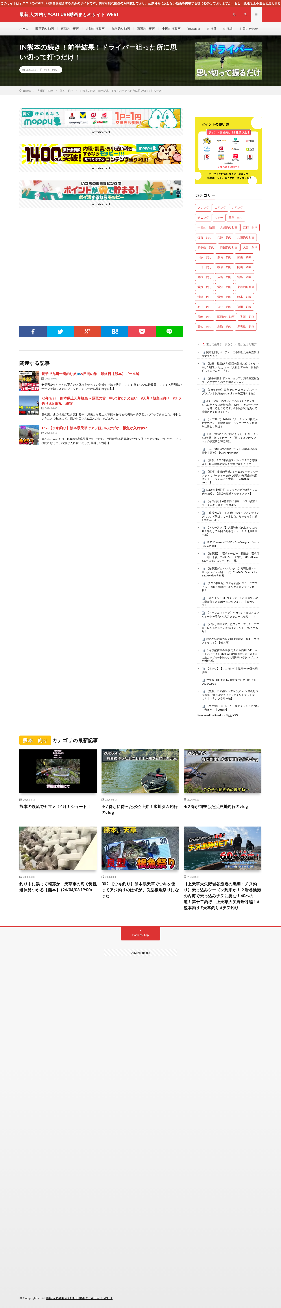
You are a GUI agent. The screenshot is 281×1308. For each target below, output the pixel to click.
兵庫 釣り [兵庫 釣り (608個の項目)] (224, 237)
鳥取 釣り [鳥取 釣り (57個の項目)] (224, 326)
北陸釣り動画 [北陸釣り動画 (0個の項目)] (245, 237)
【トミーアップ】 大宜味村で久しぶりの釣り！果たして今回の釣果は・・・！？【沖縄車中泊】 (229, 531)
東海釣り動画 (70, 28)
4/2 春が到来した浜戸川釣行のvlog (216, 806)
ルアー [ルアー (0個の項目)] (218, 217)
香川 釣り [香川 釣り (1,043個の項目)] (247, 316)
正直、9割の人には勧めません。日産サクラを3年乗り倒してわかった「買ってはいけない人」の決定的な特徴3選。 (230, 437)
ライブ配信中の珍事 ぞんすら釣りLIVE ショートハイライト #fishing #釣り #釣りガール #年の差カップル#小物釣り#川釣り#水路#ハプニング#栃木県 (230, 655)
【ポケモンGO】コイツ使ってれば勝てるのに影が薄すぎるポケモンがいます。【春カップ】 (230, 601)
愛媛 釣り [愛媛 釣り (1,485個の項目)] (205, 287)
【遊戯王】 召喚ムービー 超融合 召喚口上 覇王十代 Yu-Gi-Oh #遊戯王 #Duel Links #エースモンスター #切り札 (231, 557)
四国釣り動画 (146, 28)
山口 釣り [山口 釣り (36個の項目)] (205, 267)
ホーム (24, 28)
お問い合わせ (248, 28)
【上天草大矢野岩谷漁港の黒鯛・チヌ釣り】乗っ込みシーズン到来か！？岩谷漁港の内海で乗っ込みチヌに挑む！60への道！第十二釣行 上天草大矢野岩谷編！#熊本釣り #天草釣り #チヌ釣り (222, 895)
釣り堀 (228, 28)
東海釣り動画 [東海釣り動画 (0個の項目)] (245, 287)
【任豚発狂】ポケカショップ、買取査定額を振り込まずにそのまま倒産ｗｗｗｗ (230, 380)
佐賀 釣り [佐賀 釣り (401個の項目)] (205, 237)
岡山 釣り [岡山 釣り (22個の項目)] (244, 267)
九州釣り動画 (120, 28)
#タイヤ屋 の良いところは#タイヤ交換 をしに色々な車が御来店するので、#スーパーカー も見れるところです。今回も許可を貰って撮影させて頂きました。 (230, 406)
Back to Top (140, 935)
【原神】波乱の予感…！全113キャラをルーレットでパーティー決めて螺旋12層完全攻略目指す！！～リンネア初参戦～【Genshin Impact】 (230, 477)
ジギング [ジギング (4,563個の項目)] (237, 207)
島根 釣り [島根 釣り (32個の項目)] (205, 277)
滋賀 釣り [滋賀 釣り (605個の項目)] (224, 297)
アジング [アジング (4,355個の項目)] (203, 207)
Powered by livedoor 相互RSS (217, 715)
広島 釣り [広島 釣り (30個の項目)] (224, 277)
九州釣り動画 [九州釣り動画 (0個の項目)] (228, 227)
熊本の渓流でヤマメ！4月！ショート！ (55, 806)
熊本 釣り (50, 69)
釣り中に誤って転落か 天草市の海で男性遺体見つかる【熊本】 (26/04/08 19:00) (58, 886)
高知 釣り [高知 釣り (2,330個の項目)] (205, 326)
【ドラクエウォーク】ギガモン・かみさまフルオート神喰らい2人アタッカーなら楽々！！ (230, 614)
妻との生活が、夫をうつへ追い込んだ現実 (231, 344)
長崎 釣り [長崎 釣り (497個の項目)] (205, 316)
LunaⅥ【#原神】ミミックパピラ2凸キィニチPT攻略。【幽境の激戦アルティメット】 (229, 491)
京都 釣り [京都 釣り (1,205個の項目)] (250, 227)
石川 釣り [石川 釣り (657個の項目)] (205, 306)
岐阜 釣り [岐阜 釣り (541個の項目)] (224, 267)
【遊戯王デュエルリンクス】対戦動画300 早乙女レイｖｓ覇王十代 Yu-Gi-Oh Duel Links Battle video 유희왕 (231, 572)
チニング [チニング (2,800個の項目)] (203, 217)
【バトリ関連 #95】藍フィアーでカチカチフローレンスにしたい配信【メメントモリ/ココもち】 (230, 627)
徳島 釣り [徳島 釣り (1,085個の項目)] (244, 277)
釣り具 (211, 28)
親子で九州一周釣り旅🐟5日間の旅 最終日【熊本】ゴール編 (90, 374)
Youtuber (193, 28)
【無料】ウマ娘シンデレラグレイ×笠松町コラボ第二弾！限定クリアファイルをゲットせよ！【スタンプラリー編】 (230, 694)
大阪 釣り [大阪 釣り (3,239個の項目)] (205, 257)
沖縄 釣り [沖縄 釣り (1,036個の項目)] (205, 297)
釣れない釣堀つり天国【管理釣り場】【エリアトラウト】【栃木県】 (230, 640)
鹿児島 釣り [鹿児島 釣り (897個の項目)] (245, 326)
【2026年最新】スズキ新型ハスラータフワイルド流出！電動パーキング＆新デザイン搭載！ (229, 587)
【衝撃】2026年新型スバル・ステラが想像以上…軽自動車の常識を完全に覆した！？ (229, 462)
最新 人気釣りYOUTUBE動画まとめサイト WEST (79, 1298)
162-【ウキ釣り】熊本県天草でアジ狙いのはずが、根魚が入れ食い (94, 428)
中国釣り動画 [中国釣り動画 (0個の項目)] (206, 227)
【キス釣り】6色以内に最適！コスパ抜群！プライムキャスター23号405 (230, 503)
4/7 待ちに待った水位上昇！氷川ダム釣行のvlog (140, 809)
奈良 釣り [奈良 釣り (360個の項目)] (224, 257)
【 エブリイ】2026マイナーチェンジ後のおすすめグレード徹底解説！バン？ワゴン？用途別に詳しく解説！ (230, 423)
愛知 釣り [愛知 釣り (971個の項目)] (224, 287)
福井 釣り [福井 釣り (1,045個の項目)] (224, 306)
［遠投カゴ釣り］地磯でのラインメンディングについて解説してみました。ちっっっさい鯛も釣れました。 (230, 516)
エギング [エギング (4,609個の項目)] (220, 207)
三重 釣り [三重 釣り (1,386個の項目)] (236, 217)
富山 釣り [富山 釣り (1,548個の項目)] (244, 257)
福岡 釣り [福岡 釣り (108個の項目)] (244, 306)
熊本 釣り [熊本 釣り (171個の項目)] (244, 297)
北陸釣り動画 (95, 28)
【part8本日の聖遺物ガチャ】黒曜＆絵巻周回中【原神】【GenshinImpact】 (229, 450)
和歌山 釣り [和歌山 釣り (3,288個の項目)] (206, 247)
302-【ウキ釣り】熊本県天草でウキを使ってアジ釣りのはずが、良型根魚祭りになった (140, 889)
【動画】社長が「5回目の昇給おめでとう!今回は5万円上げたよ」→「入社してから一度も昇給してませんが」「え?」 (230, 367)
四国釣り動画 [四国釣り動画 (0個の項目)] (228, 247)
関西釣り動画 (44, 28)
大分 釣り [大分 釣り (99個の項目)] (250, 247)
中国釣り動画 (171, 28)
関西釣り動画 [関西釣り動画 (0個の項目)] (226, 316)
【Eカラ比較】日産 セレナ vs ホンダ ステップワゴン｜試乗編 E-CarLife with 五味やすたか (229, 391)
